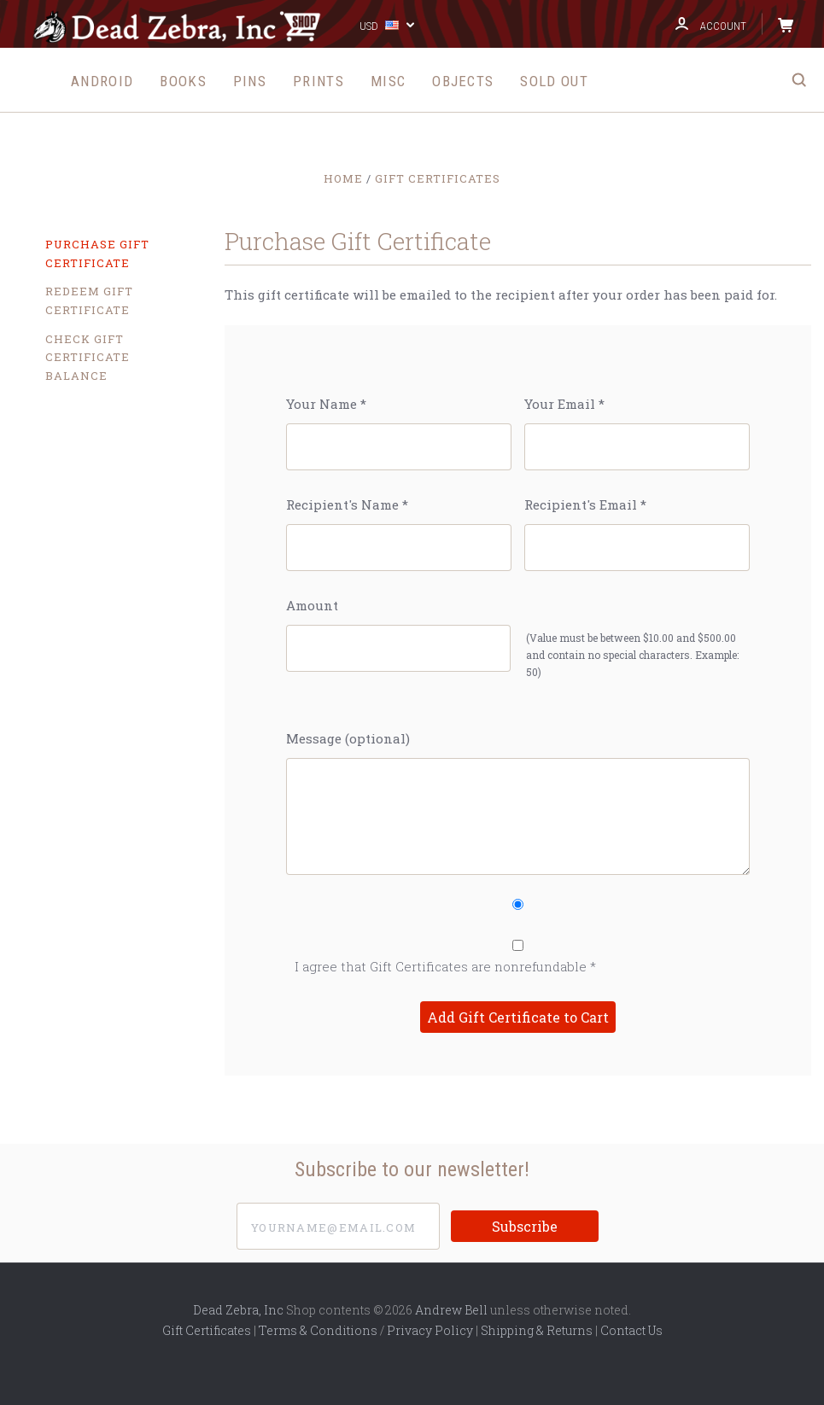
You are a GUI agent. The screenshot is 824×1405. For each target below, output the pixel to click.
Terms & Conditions (318, 1330)
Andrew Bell (451, 1310)
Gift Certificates (206, 1330)
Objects (463, 81)
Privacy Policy (430, 1330)
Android (102, 81)
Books (183, 81)
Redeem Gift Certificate (89, 300)
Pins (249, 81)
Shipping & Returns (537, 1330)
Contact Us (631, 1330)
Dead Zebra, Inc (238, 1310)
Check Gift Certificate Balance (87, 357)
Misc (388, 81)
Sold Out (553, 81)
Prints (318, 81)
